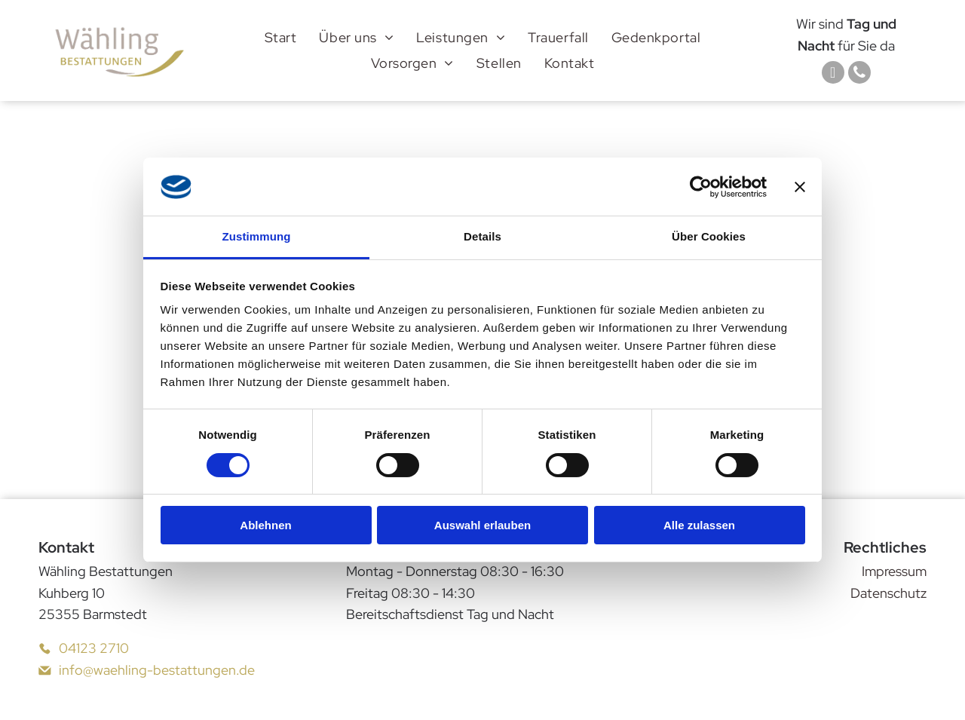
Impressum (894, 571)
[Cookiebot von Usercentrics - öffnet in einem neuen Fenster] (701, 187)
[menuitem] (280, 38)
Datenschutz (888, 593)
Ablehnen (265, 525)
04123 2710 (94, 648)
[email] (833, 74)
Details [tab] (482, 236)
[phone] (859, 74)
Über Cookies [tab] (709, 236)
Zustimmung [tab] (256, 236)
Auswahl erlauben (482, 525)
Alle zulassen (699, 525)
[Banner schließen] (800, 187)
